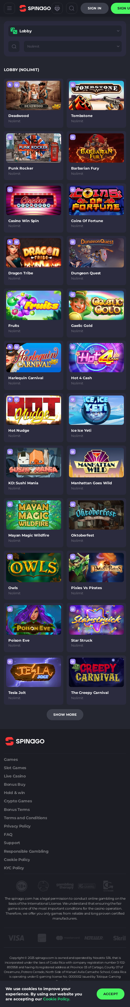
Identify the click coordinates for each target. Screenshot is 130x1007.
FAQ (8, 834)
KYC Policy (14, 867)
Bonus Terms (17, 809)
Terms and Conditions (25, 817)
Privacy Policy (17, 826)
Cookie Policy (17, 859)
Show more (65, 714)
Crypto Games (18, 800)
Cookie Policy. (56, 998)
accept (110, 994)
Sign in (94, 8)
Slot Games (15, 767)
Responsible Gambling (26, 851)
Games (11, 759)
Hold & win (14, 792)
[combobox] (65, 31)
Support (12, 842)
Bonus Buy (14, 784)
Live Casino (15, 776)
